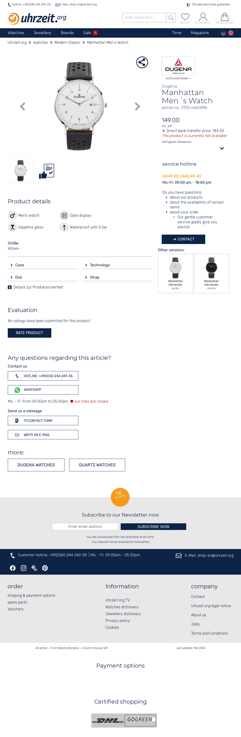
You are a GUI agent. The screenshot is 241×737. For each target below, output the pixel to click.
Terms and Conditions (209, 633)
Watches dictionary (122, 607)
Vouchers (16, 609)
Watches (16, 33)
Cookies (112, 627)
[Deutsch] (223, 33)
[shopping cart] (224, 18)
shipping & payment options (31, 595)
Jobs (195, 624)
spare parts (17, 602)
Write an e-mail (32, 434)
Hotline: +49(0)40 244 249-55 (31, 4)
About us (198, 615)
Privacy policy (117, 620)
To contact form (33, 420)
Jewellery (42, 33)
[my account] (203, 18)
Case (20, 265)
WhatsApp (27, 390)
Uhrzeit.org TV (117, 600)
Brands (67, 33)
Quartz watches (97, 465)
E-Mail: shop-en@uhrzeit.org (78, 4)
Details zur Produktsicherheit (38, 287)
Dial (19, 277)
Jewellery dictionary (123, 614)
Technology (100, 265)
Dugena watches (36, 465)
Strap (95, 277)
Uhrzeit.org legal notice (211, 606)
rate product (29, 333)
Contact (185, 239)
